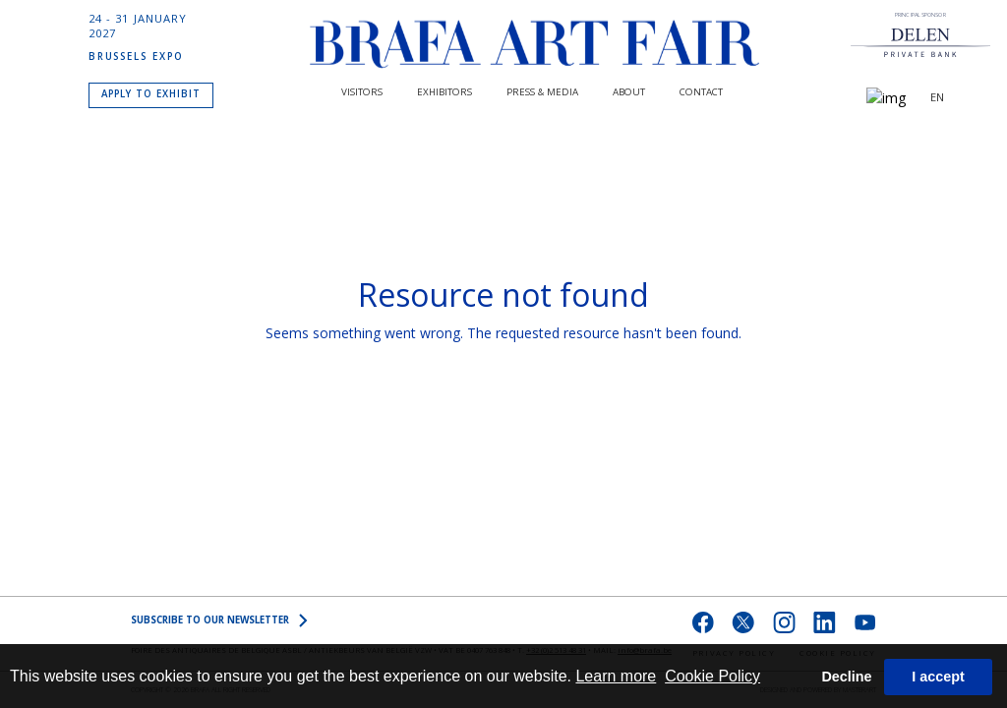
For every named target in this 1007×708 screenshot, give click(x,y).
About (629, 92)
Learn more (615, 676)
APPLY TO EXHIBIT (151, 94)
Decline (846, 676)
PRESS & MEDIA (542, 92)
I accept (938, 676)
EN (937, 98)
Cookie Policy (712, 676)
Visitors (362, 92)
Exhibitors (444, 92)
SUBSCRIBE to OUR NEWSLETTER (219, 620)
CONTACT (701, 92)
